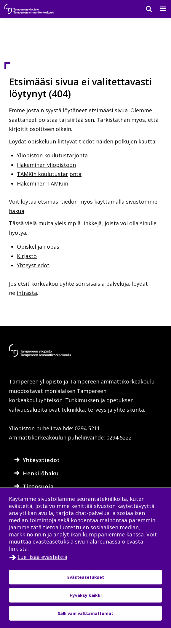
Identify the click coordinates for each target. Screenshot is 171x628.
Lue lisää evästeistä (42, 556)
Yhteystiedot (33, 265)
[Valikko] (159, 8)
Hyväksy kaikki (86, 595)
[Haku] (145, 8)
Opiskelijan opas (38, 246)
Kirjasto (27, 256)
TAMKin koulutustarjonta (49, 174)
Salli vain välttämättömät (85, 613)
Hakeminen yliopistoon (46, 164)
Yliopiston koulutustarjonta (52, 155)
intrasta (27, 292)
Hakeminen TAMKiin (42, 183)
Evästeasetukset (85, 577)
